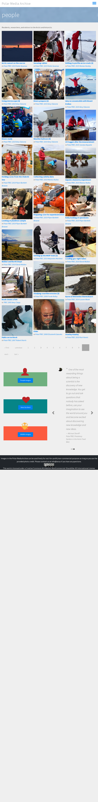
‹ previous (18, 347)
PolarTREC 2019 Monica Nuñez (47, 179)
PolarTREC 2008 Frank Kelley (46, 296)
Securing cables (40, 63)
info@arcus (56, 461)
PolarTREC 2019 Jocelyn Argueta (79, 145)
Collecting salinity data (44, 177)
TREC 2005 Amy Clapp (12, 302)
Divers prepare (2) (41, 101)
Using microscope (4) (11, 101)
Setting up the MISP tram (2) (46, 255)
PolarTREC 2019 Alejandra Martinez (49, 258)
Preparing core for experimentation (49, 214)
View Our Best (26, 407)
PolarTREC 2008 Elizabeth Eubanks (48, 334)
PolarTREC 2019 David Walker (78, 261)
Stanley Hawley (72, 334)
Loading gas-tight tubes (75, 258)
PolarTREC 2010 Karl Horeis (77, 337)
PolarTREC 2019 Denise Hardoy (79, 66)
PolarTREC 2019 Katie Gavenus (15, 66)
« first (6, 347)
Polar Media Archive (16, 3)
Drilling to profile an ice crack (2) (79, 63)
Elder (36, 331)
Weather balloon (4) (42, 139)
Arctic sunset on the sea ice (13, 63)
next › (6, 354)
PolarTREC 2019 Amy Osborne (15, 104)
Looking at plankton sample (14, 220)
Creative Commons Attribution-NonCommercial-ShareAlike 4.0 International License (60, 468)
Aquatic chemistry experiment (78, 180)
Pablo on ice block (9, 337)
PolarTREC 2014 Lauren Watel (78, 299)
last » (16, 354)
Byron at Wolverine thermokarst (79, 296)
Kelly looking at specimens (77, 217)
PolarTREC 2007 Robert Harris (15, 340)
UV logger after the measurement (79, 142)
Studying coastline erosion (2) (46, 293)
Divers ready (7, 139)
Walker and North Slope (12, 261)
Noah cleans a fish (9, 299)
